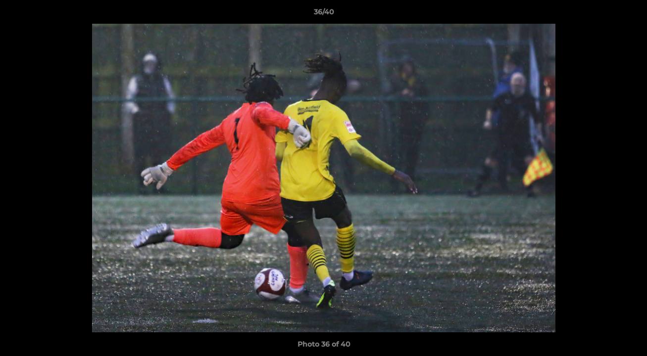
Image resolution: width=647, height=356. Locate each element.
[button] (629, 14)
